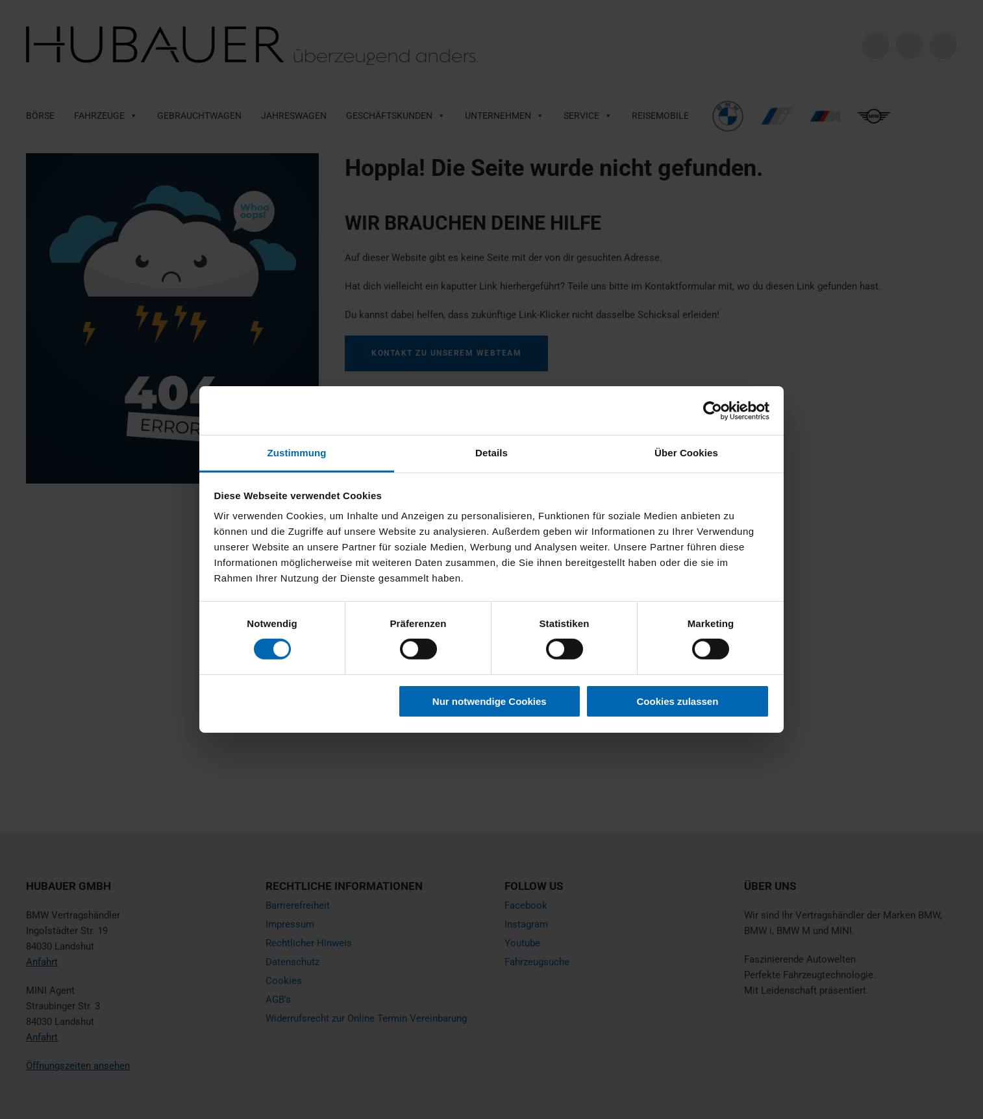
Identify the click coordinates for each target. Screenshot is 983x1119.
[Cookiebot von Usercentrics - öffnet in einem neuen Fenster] (712, 410)
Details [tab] (491, 452)
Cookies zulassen (677, 701)
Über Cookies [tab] (686, 452)
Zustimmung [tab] (297, 452)
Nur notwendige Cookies (489, 701)
